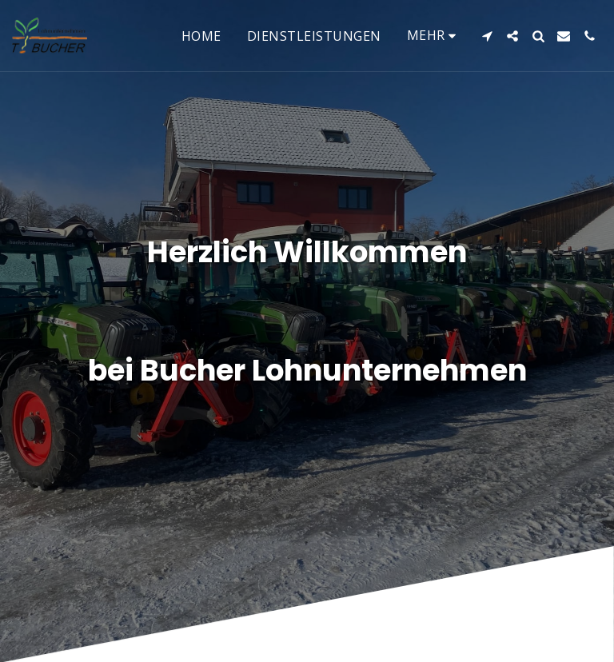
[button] (487, 36)
